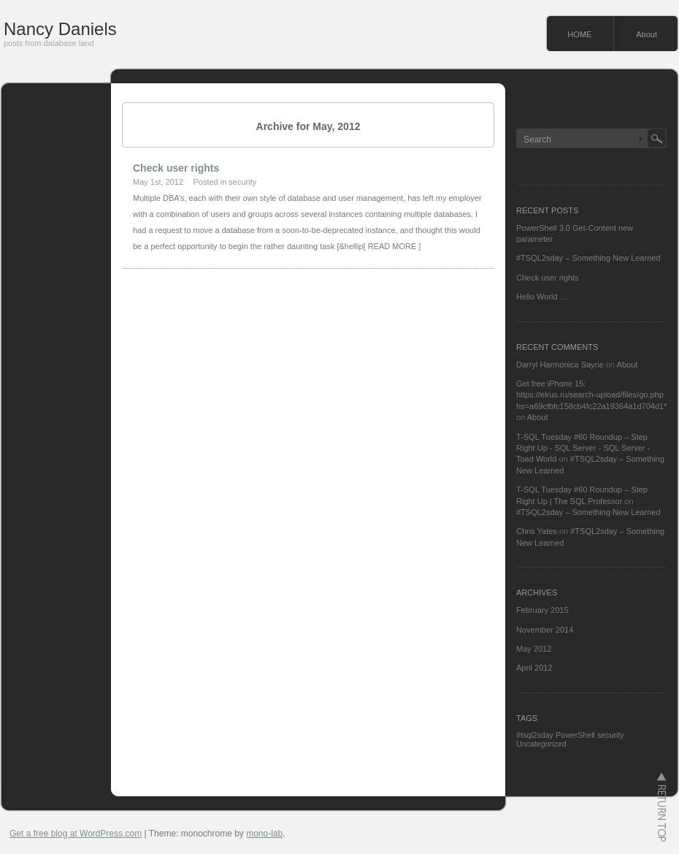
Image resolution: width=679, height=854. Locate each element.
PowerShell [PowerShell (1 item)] (575, 735)
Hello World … (542, 296)
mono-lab (264, 833)
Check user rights (176, 168)
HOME (579, 34)
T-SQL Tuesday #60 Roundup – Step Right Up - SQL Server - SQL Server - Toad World (583, 448)
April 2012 (534, 667)
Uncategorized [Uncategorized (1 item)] (541, 743)
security (242, 182)
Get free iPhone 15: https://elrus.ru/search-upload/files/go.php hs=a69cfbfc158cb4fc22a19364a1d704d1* (591, 395)
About (646, 34)
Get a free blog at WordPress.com (75, 833)
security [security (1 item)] (610, 735)
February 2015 (542, 610)
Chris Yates (536, 531)
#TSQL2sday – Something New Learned (588, 257)
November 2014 (544, 629)
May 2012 (533, 648)
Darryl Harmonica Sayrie (560, 364)
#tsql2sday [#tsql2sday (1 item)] (534, 735)
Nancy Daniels (60, 29)
